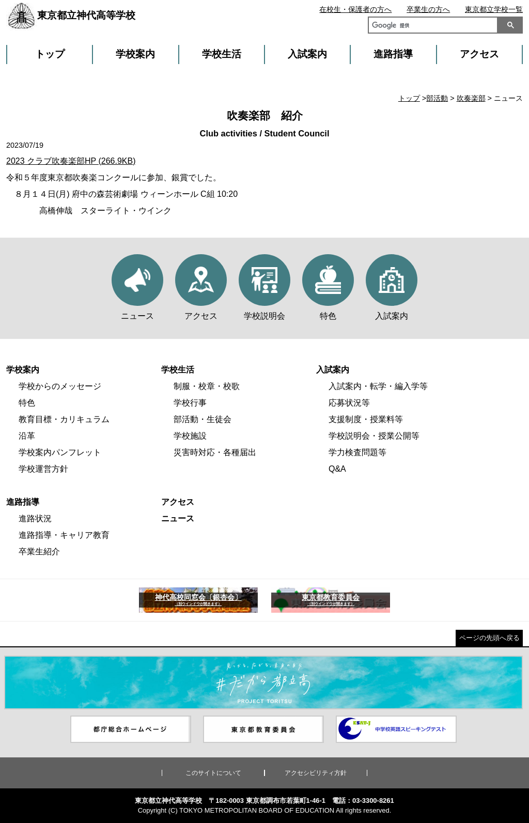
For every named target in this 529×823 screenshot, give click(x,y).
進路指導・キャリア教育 (64, 535)
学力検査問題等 (357, 452)
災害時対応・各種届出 (215, 452)
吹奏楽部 (471, 98)
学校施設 (190, 435)
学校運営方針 (43, 468)
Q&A (337, 468)
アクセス (479, 54)
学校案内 (135, 54)
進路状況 (35, 518)
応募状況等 (349, 402)
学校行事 (190, 402)
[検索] (431, 26)
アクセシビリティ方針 (316, 773)
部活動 (437, 98)
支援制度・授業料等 (366, 419)
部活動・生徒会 (202, 419)
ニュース (177, 518)
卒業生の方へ (428, 9)
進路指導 (393, 54)
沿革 (27, 435)
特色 (27, 402)
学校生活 (221, 54)
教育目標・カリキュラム (64, 419)
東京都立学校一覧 (494, 9)
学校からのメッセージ (60, 386)
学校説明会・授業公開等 (374, 435)
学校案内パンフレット (60, 452)
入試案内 (307, 54)
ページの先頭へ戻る (489, 638)
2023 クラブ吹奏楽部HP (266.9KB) (70, 161)
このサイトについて (213, 773)
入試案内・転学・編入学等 (378, 386)
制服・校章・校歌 (207, 386)
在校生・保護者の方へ (355, 9)
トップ (50, 54)
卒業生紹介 (39, 551)
